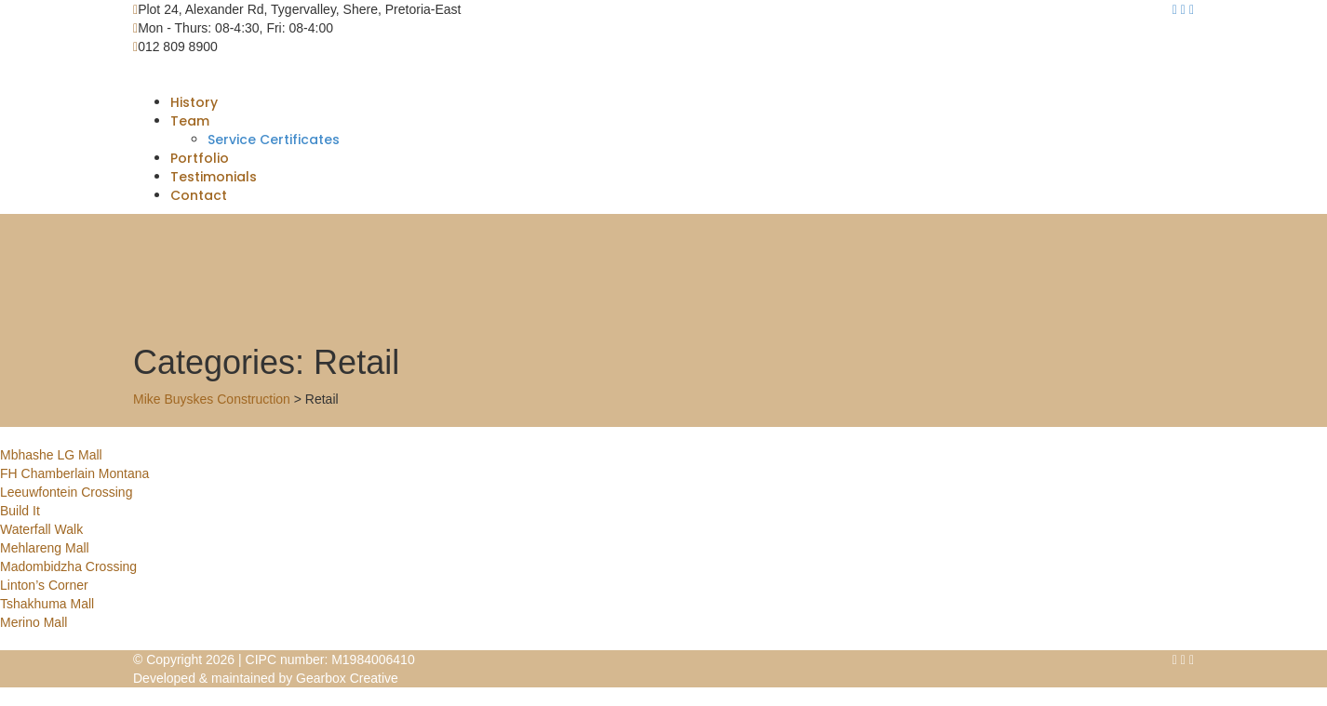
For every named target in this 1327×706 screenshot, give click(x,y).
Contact (198, 195)
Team (189, 121)
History (194, 102)
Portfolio (199, 158)
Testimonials (213, 176)
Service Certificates (274, 139)
